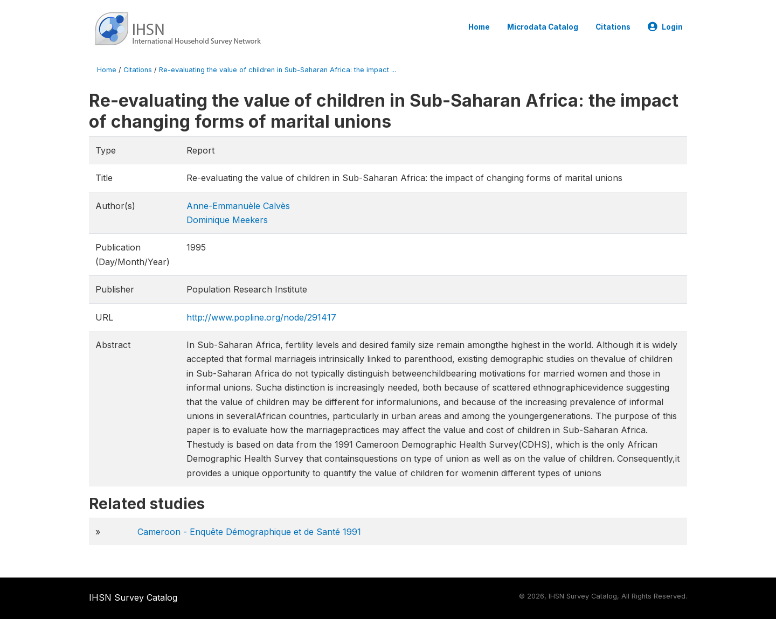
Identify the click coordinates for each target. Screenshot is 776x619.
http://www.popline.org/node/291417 (261, 317)
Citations (612, 27)
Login (665, 27)
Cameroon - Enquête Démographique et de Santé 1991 (249, 531)
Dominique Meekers (227, 219)
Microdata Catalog (542, 27)
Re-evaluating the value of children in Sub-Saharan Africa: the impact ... (277, 70)
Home (479, 27)
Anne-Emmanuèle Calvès (238, 205)
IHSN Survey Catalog (133, 597)
